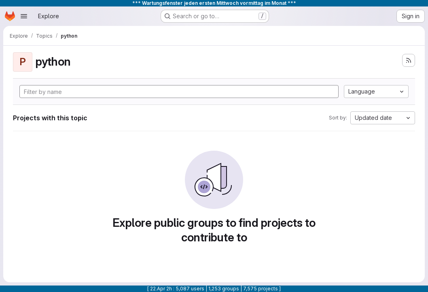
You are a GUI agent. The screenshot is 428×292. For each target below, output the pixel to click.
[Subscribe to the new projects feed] (408, 60)
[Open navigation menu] (23, 16)
